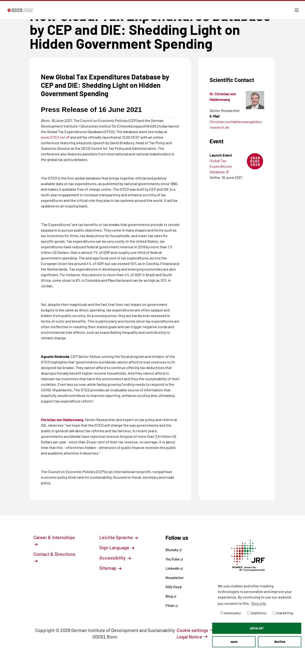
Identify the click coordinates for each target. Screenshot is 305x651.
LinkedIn (174, 568)
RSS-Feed (173, 587)
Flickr (171, 605)
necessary (230, 613)
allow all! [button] (257, 628)
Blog (170, 596)
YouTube (174, 559)
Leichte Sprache (118, 537)
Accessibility (115, 557)
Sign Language (116, 547)
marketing (283, 613)
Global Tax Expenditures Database (221, 166)
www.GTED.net (55, 137)
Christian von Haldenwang (62, 419)
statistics (256, 613)
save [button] (233, 642)
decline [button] (279, 642)
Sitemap (110, 568)
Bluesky (173, 549)
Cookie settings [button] (195, 630)
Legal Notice (192, 636)
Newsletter (174, 577)
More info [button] (258, 603)
